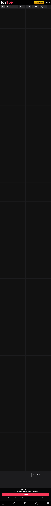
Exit (28, 499)
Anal (15, 7)
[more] (48, 503)
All (3, 7)
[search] (36, 503)
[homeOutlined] (3, 503)
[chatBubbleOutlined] (14, 503)
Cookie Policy (25, 497)
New (8, 7)
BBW (28, 7)
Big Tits (43, 7)
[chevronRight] (49, 7)
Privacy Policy (32, 497)
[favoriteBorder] (25, 503)
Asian (22, 7)
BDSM (35, 7)
